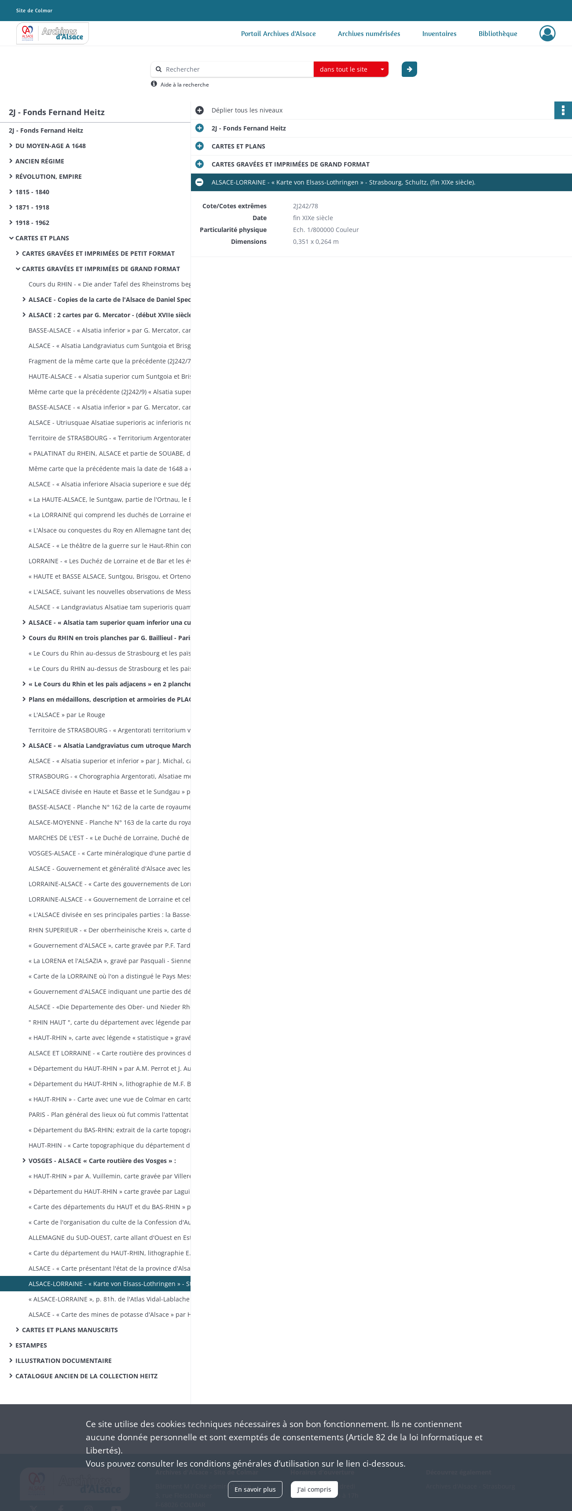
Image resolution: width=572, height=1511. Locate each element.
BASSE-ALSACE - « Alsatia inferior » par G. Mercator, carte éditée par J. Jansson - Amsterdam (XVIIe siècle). (117, 407)
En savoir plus (255, 1489)
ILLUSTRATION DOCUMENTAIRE (63, 1360)
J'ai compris (314, 1489)
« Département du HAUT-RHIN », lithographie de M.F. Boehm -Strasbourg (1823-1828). (117, 1084)
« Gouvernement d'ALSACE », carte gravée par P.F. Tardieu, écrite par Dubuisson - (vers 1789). (117, 945)
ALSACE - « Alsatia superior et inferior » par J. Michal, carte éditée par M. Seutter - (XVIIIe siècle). (117, 761)
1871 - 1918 (32, 207)
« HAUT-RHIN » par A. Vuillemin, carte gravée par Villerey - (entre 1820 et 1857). (117, 1176)
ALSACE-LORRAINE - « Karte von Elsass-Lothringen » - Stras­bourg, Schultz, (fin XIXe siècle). (117, 1283)
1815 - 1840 (32, 192)
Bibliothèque (498, 33)
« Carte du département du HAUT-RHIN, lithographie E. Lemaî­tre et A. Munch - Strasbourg (117, 1253)
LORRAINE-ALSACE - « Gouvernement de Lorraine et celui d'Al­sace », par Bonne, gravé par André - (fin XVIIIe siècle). (117, 899)
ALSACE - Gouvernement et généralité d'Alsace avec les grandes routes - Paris (117, 868)
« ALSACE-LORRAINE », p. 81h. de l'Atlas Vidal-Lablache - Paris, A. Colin (117, 1299)
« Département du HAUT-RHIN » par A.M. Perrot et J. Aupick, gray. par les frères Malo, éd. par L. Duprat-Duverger (117, 1068)
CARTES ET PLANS (42, 238)
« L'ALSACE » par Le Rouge (67, 714)
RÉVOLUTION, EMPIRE (48, 176)
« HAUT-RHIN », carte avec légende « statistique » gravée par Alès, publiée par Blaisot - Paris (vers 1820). (117, 1037)
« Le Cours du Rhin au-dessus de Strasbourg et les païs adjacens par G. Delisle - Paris (117, 653)
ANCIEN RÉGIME (39, 161)
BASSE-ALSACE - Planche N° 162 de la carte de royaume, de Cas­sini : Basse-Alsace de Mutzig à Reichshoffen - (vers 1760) (117, 807)
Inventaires (439, 33)
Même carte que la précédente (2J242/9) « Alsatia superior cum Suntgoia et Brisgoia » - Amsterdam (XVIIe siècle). (117, 392)
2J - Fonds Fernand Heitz (46, 130)
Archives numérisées (369, 33)
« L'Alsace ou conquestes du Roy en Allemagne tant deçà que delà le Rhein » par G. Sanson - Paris (117, 530)
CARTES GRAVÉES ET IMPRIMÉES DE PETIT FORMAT (98, 253)
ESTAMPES (31, 1345)
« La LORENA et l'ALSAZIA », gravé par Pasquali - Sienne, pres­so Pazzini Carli (117, 961)
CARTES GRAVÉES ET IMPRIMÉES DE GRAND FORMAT (101, 269)
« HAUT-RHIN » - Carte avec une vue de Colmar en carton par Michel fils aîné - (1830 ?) (117, 1099)
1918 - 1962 (32, 222)
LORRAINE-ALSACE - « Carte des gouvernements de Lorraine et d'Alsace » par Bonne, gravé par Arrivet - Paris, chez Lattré (117, 884)
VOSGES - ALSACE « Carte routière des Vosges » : (102, 1160)
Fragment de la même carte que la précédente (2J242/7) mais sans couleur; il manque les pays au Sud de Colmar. (117, 361)
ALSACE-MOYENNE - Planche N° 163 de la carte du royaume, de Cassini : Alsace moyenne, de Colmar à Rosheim (117, 822)
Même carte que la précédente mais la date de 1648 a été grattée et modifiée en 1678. (117, 468)
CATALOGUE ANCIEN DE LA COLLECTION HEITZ (86, 1376)
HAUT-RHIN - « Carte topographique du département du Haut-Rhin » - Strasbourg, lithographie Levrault (117, 1145)
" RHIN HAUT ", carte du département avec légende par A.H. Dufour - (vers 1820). (117, 1022)
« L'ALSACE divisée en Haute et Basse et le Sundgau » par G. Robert (117, 791)
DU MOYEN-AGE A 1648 (50, 145)
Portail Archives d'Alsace (278, 33)
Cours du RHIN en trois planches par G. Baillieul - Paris (111, 638)
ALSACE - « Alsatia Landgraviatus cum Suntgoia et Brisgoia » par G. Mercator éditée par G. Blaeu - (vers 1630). (117, 345)
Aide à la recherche (185, 84)
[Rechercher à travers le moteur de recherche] (237, 69)
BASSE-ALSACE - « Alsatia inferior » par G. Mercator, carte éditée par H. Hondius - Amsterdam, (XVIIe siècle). (117, 330)
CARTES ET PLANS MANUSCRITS (70, 1330)
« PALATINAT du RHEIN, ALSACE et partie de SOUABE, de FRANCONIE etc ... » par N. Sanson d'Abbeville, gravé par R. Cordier (117, 453)
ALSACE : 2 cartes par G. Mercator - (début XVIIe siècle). (112, 315)
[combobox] (351, 69)
